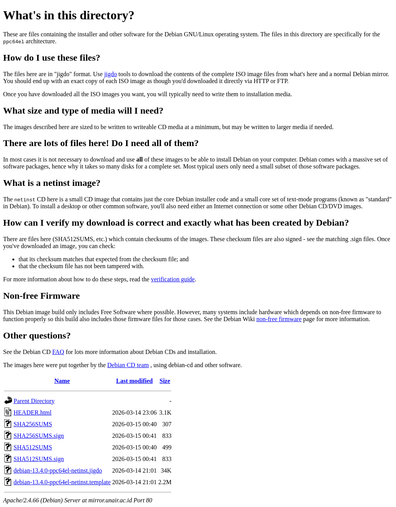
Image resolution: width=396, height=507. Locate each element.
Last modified (134, 381)
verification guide (173, 279)
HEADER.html (32, 412)
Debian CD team (128, 365)
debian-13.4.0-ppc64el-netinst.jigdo (58, 470)
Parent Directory (34, 401)
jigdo (110, 74)
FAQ (58, 352)
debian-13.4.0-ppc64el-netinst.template (62, 482)
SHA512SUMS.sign (39, 459)
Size (164, 381)
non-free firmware (279, 319)
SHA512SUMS (33, 447)
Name (62, 381)
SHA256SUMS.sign (39, 435)
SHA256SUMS (33, 424)
